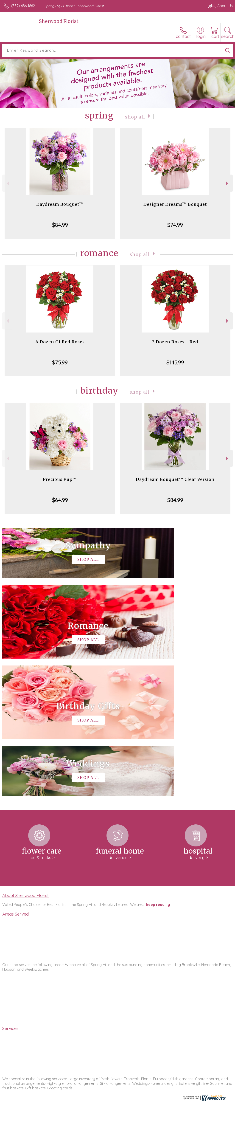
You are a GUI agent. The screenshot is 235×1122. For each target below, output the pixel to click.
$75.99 (60, 362)
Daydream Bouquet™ (60, 204)
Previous (7, 183)
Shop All (135, 116)
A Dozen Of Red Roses (60, 341)
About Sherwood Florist (25, 757)
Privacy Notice (155, 1117)
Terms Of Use (127, 1117)
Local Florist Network (187, 1117)
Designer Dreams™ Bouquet (175, 204)
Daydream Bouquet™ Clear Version (175, 479)
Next (228, 183)
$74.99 (175, 224)
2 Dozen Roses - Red (175, 341)
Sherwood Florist (58, 21)
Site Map (215, 1117)
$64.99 (60, 499)
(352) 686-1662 (23, 5)
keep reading (158, 766)
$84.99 (60, 224)
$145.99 (175, 362)
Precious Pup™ (60, 479)
